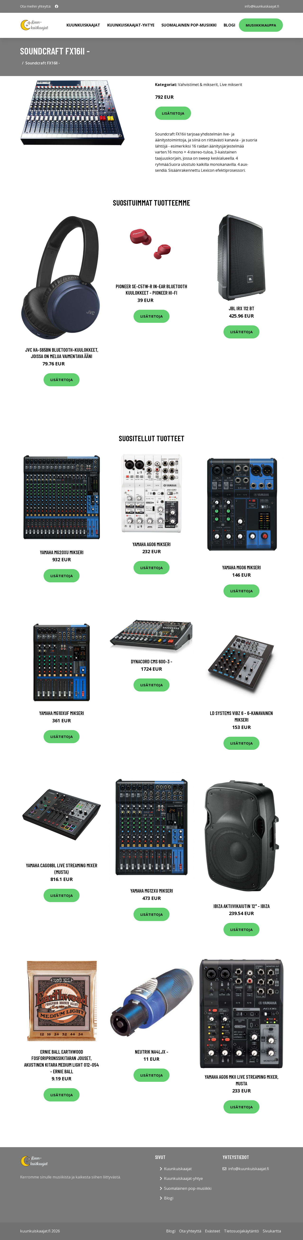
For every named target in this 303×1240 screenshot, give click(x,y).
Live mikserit (231, 84)
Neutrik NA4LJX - (151, 1052)
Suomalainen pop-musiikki (189, 25)
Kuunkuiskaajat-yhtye (130, 25)
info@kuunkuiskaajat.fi (262, 6)
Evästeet (212, 1231)
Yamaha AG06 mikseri (151, 544)
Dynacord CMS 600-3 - (151, 661)
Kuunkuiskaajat (83, 25)
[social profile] (56, 6)
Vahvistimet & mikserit (198, 84)
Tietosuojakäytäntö (241, 1231)
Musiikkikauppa (261, 25)
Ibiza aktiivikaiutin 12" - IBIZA (242, 906)
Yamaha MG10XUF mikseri (61, 713)
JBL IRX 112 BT (241, 308)
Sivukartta (272, 1231)
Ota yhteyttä (190, 1231)
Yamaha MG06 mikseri (241, 567)
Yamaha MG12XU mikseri (151, 891)
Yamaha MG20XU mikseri (62, 552)
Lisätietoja (173, 113)
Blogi (229, 25)
